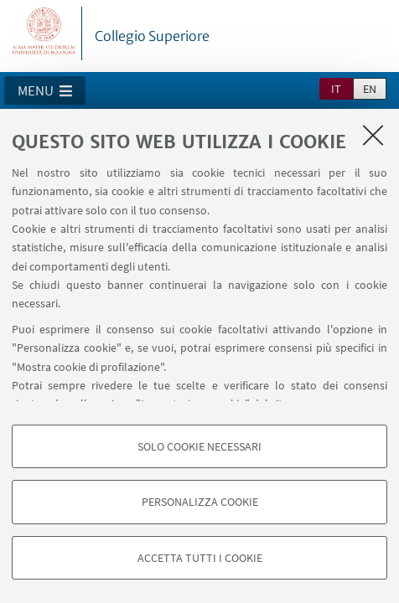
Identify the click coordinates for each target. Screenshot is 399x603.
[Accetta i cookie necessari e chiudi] (373, 134)
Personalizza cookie (200, 501)
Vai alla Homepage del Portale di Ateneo (44, 33)
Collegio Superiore (152, 36)
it (336, 88)
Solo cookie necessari (199, 446)
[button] (45, 90)
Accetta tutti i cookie (199, 557)
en (369, 88)
